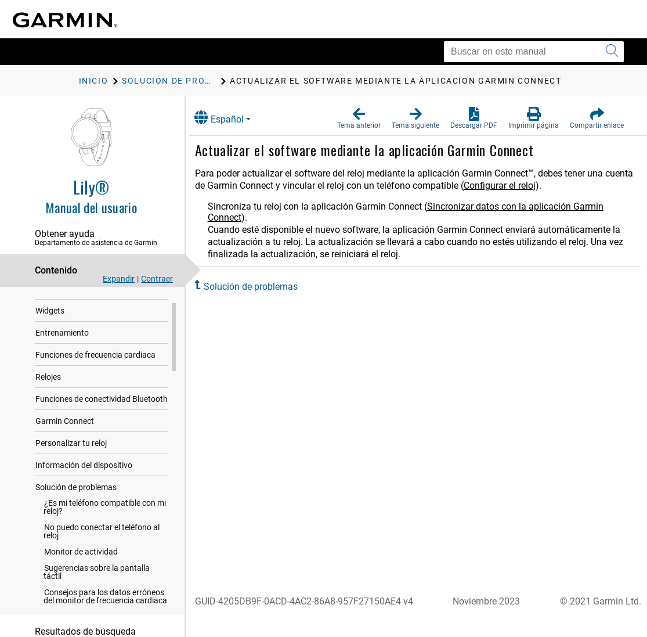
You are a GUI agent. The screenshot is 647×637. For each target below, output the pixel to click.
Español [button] (230, 117)
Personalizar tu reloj (71, 458)
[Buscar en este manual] (534, 51)
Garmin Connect (64, 436)
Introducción (58, 303)
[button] (359, 118)
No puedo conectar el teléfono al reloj (102, 546)
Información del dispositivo (83, 480)
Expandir (119, 278)
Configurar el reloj (541, 185)
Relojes (48, 392)
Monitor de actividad (81, 566)
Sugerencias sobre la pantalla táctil (97, 587)
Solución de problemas (76, 502)
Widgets (49, 325)
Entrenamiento (62, 347)
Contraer (157, 278)
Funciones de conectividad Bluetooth (101, 414)
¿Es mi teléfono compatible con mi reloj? (105, 522)
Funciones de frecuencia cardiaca (95, 370)
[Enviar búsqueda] (612, 51)
